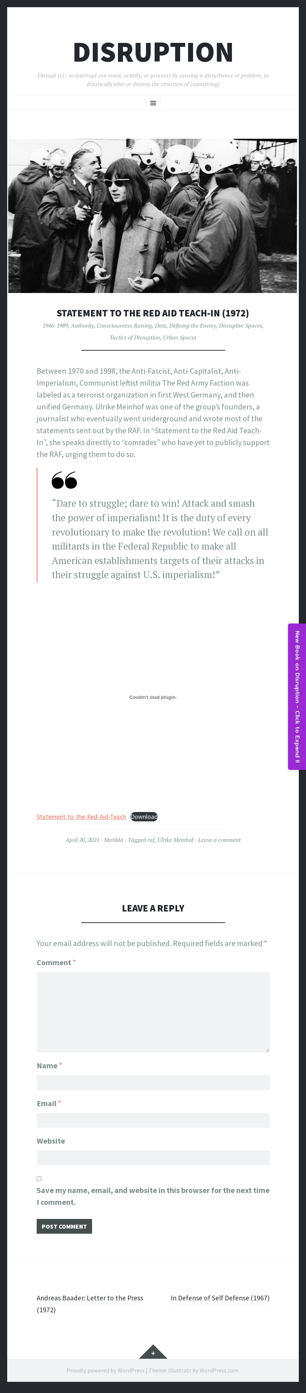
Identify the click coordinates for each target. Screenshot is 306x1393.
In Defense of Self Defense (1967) (215, 1301)
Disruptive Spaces (240, 325)
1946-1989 (55, 325)
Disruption (153, 51)
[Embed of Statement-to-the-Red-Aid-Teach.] (153, 697)
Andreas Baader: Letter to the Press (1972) (85, 1307)
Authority (82, 325)
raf (151, 840)
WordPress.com (219, 1374)
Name (49, 1062)
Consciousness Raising (124, 325)
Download (144, 817)
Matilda (113, 840)
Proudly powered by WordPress (106, 1374)
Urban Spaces (180, 337)
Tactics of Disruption (134, 337)
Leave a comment (219, 840)
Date (160, 325)
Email (49, 1101)
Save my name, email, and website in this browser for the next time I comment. (153, 1198)
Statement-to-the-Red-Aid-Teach (81, 817)
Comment (56, 962)
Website (51, 1141)
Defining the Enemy (192, 325)
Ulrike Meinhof (175, 840)
